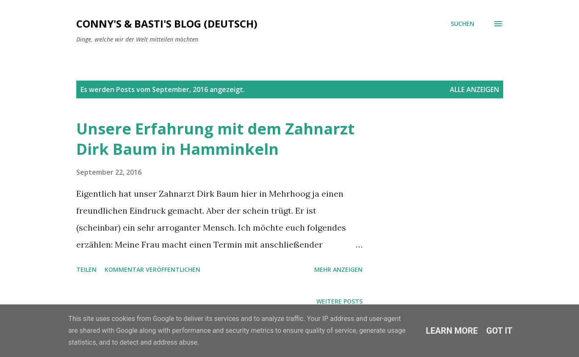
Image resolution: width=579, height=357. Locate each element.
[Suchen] (462, 24)
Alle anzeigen (474, 89)
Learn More (452, 331)
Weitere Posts (339, 301)
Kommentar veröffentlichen (152, 269)
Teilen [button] (86, 269)
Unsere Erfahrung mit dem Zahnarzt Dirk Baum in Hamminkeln (215, 138)
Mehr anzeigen (338, 269)
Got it (499, 331)
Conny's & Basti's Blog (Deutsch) (167, 24)
